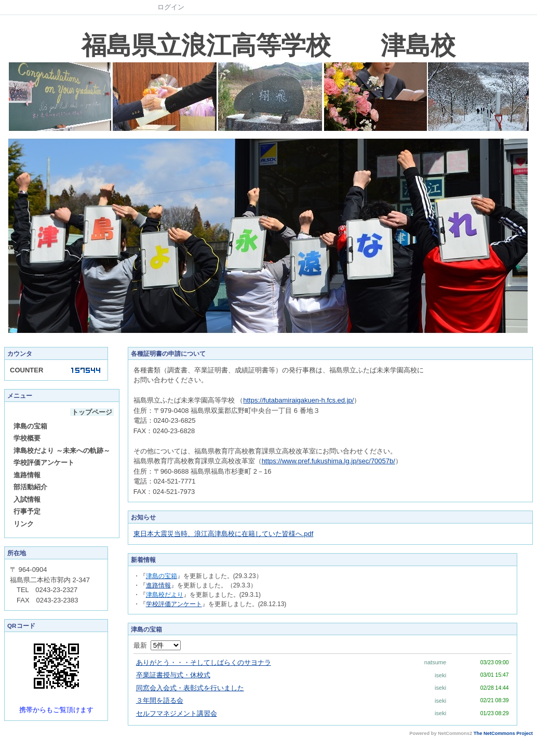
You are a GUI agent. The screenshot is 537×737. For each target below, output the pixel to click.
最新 (157, 645)
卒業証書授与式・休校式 (173, 675)
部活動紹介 (30, 487)
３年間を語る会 (159, 700)
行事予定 (27, 511)
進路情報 (27, 475)
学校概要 (27, 438)
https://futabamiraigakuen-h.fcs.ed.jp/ (298, 400)
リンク (24, 524)
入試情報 (27, 499)
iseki (440, 675)
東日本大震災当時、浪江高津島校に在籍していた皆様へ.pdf (223, 534)
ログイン (170, 7)
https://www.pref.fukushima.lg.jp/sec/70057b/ (328, 461)
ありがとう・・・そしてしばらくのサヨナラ (203, 662)
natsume (435, 662)
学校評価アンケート (44, 462)
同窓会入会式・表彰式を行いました (190, 688)
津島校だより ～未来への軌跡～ (62, 450)
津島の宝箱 (30, 426)
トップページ (92, 412)
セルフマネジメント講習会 (176, 713)
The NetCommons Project (503, 733)
